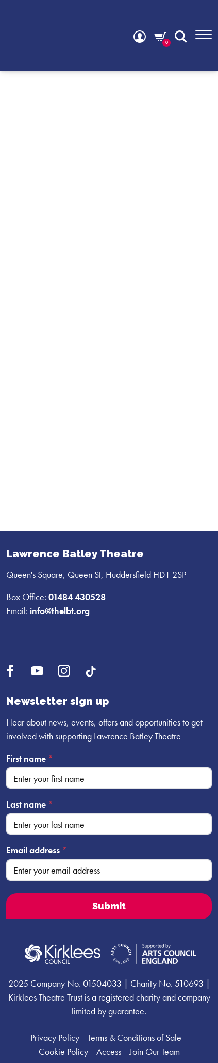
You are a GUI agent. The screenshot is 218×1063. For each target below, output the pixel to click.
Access (108, 1051)
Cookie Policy (63, 1051)
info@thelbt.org (60, 611)
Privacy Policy (54, 1037)
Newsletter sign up (57, 701)
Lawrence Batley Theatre (75, 553)
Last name (29, 804)
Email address (36, 850)
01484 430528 (77, 597)
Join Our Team (154, 1051)
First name (29, 758)
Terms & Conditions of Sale (134, 1037)
